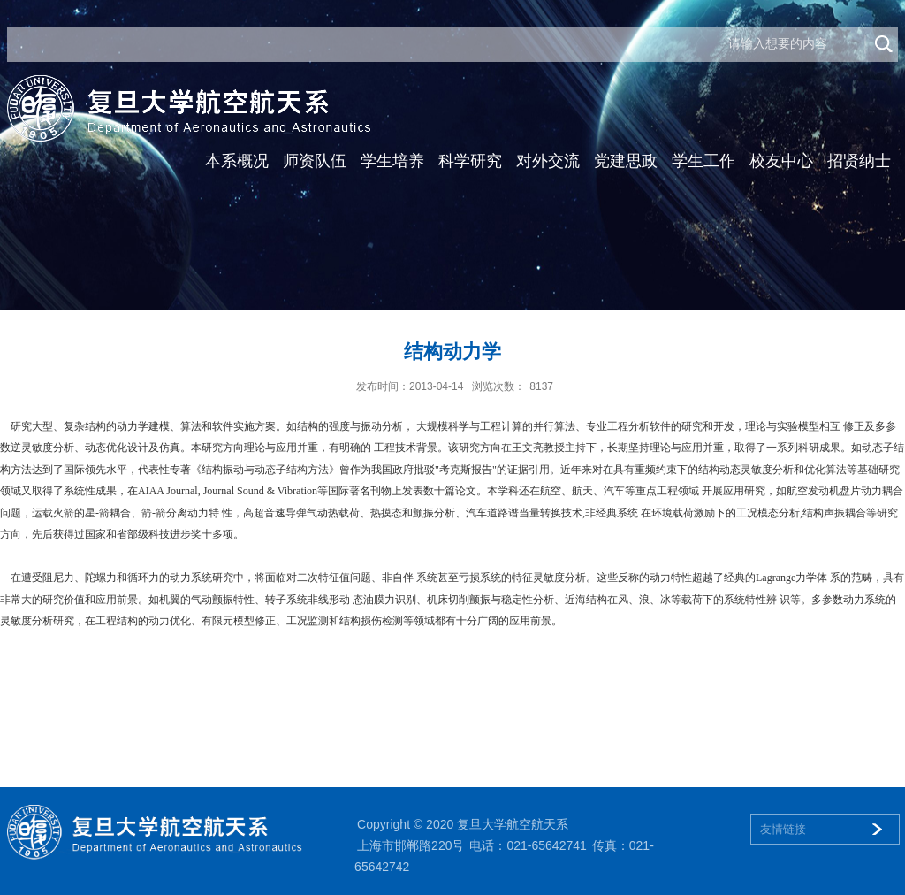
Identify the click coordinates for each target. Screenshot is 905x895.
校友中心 (781, 161)
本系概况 (237, 161)
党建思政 (626, 161)
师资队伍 (314, 161)
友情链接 (783, 829)
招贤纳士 (859, 161)
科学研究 (470, 161)
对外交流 (548, 161)
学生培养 (392, 161)
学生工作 (703, 161)
